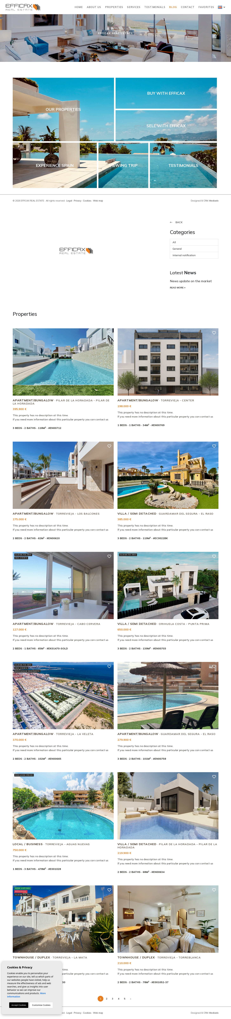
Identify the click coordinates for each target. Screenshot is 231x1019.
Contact (188, 7)
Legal (69, 200)
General (177, 248)
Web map (98, 200)
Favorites (206, 7)
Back (176, 222)
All (174, 242)
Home (79, 7)
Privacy (77, 200)
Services (133, 7)
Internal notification (184, 255)
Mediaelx (213, 200)
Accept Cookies (18, 1005)
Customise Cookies (41, 1005)
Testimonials (154, 7)
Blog (173, 7)
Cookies (87, 200)
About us (94, 7)
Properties (114, 7)
